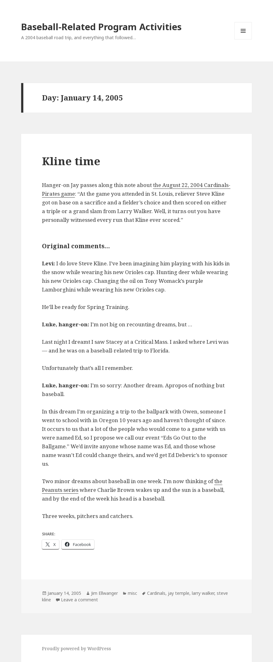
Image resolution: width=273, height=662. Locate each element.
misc (132, 593)
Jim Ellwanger (104, 593)
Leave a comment (79, 600)
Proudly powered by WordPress (76, 648)
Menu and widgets (243, 39)
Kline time (71, 161)
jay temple (178, 593)
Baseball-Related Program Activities (101, 27)
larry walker (203, 593)
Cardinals (156, 593)
